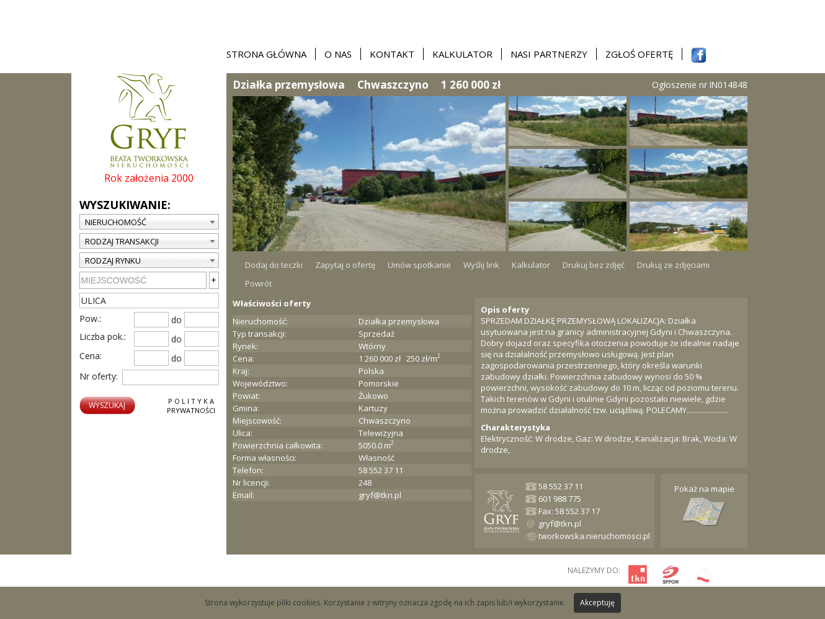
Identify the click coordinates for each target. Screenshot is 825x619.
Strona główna (266, 54)
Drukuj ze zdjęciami (673, 264)
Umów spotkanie (419, 264)
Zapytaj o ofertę (345, 264)
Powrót (258, 283)
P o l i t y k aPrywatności (191, 405)
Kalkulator (462, 54)
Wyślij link (481, 264)
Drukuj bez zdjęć (594, 264)
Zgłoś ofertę (639, 54)
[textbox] (149, 300)
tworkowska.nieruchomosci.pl (594, 535)
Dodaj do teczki (274, 264)
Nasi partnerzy (549, 54)
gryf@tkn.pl (380, 495)
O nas (338, 54)
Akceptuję (597, 602)
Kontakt (392, 54)
